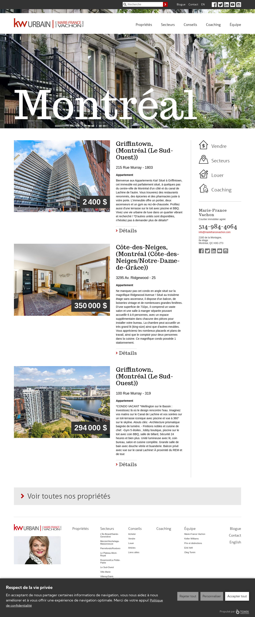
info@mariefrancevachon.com (215, 232)
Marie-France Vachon (194, 534)
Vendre (219, 146)
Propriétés (144, 24)
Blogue (181, 4)
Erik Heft (188, 548)
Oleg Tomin (189, 552)
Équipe (235, 24)
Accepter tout (237, 596)
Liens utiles (133, 552)
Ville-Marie (105, 572)
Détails (128, 230)
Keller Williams (191, 538)
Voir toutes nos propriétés (68, 495)
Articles (131, 548)
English (235, 542)
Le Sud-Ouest (107, 567)
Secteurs (168, 24)
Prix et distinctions (193, 543)
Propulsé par (234, 611)
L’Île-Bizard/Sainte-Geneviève (109, 535)
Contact (193, 4)
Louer (217, 175)
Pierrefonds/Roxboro (110, 548)
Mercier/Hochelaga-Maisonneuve (109, 542)
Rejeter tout (187, 596)
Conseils (190, 24)
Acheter (132, 534)
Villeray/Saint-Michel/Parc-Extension (111, 577)
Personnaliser (212, 596)
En (203, 4)
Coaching (213, 24)
